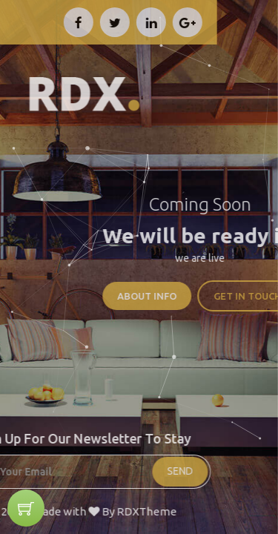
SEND (128, 471)
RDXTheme (94, 511)
